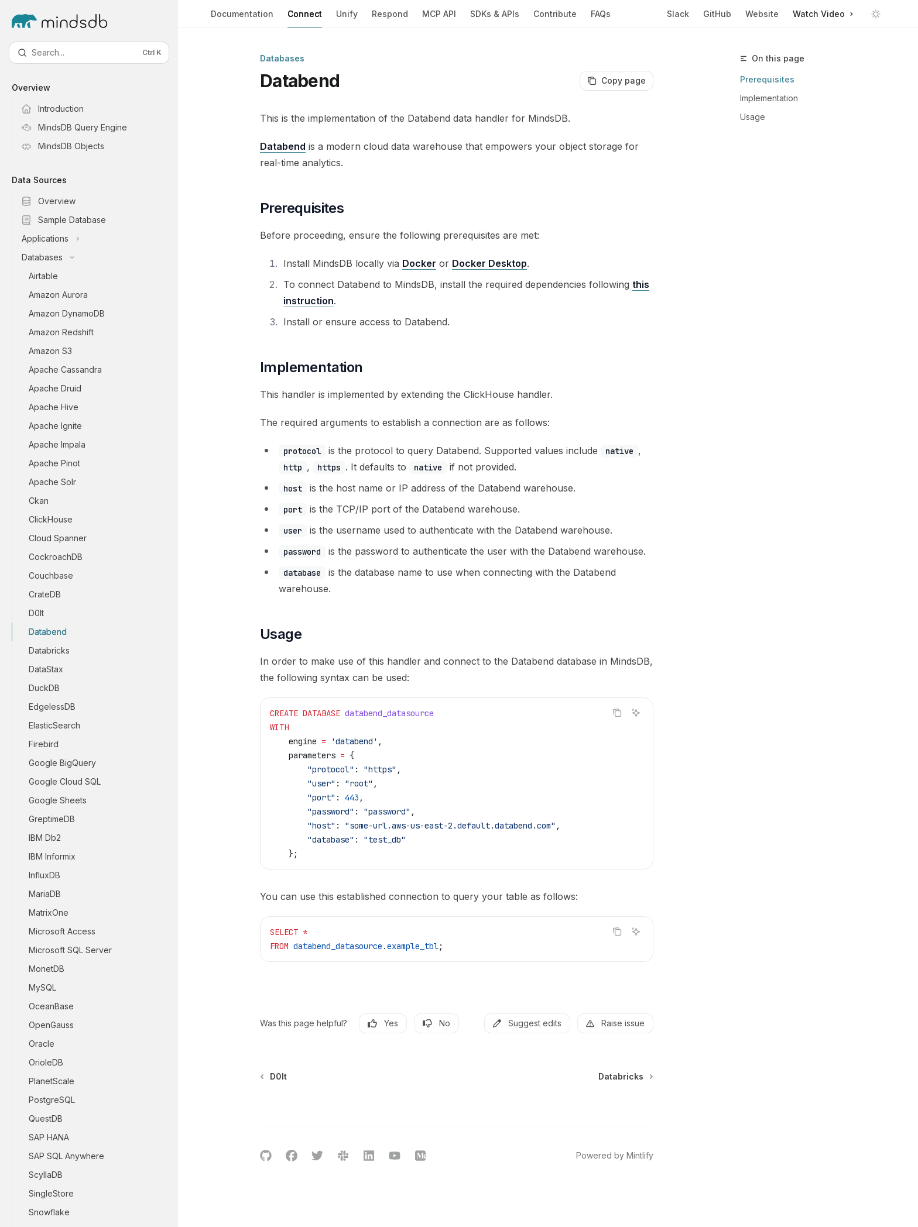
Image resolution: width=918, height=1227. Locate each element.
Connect (304, 18)
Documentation (242, 18)
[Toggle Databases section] (98, 257)
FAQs (601, 18)
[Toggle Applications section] (98, 238)
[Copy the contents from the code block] (617, 712)
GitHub (717, 14)
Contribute (555, 18)
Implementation (769, 98)
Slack (678, 14)
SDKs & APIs (494, 18)
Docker (419, 263)
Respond (390, 18)
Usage (752, 117)
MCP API (439, 18)
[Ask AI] (635, 712)
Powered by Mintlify (614, 1155)
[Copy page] (616, 81)
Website (762, 14)
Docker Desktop (489, 263)
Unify (347, 18)
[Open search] (89, 52)
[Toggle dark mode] (875, 14)
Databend (283, 146)
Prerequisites (767, 79)
